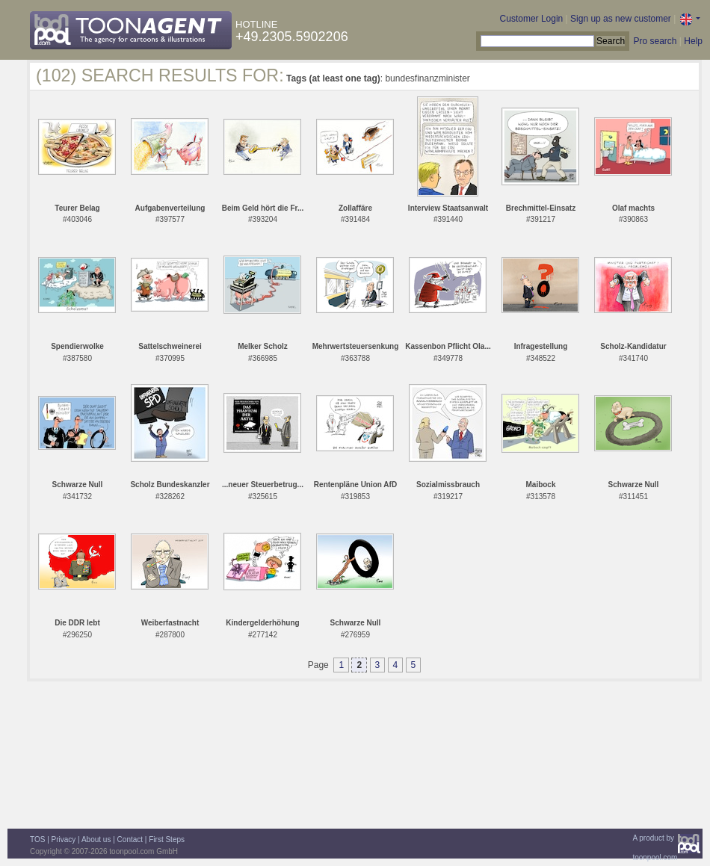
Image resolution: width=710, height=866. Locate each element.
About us (96, 839)
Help (693, 41)
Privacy (64, 839)
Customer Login (532, 18)
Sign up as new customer (620, 18)
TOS (37, 839)
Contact (130, 839)
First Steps (167, 839)
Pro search (654, 41)
